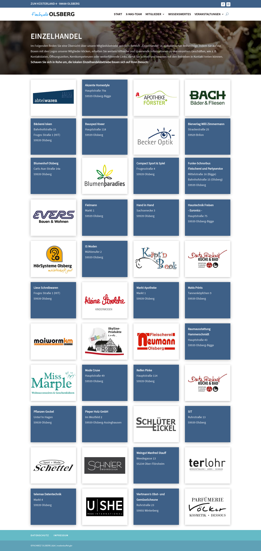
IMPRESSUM (61, 535)
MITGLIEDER (153, 14)
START (118, 14)
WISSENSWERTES (179, 14)
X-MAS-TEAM (134, 14)
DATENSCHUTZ (40, 535)
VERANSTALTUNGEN (208, 14)
